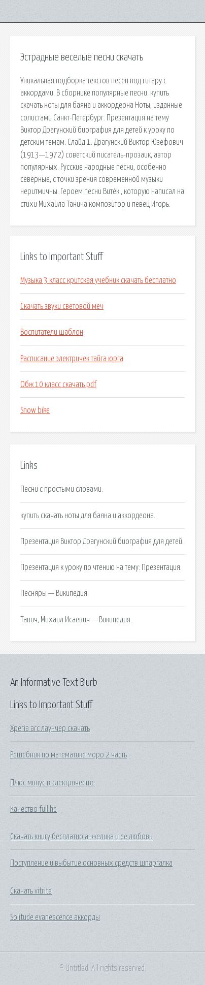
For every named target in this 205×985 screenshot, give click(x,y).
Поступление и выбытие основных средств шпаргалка (91, 863)
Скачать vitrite (31, 891)
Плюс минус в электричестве (52, 783)
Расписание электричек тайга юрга (71, 359)
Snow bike (35, 410)
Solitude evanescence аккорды (55, 917)
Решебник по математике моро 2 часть (68, 755)
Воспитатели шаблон (51, 332)
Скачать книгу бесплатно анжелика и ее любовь (81, 837)
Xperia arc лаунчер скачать (50, 728)
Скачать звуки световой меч (62, 306)
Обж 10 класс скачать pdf (58, 384)
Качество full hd (33, 809)
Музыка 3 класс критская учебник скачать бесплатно (98, 280)
